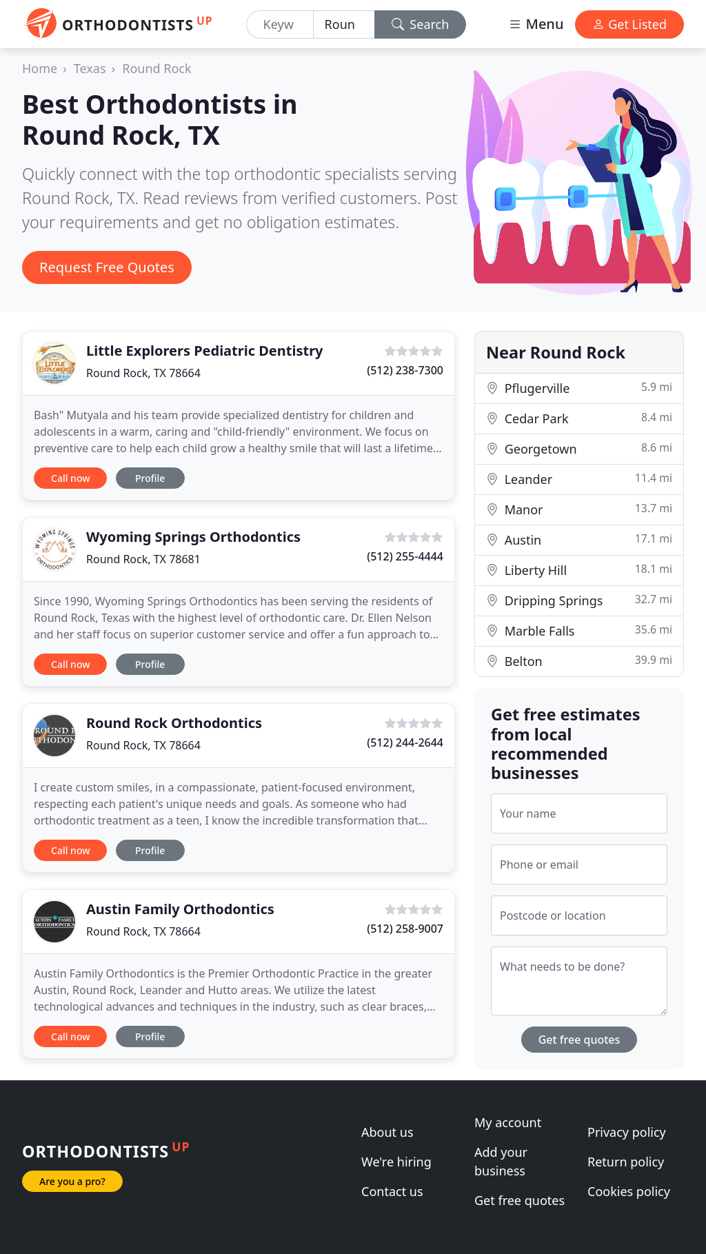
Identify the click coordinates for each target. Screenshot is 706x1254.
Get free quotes (579, 1039)
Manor (579, 509)
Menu (535, 23)
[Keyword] (280, 24)
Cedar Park (579, 418)
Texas (90, 68)
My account (507, 1122)
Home (39, 68)
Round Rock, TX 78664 (143, 373)
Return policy (625, 1161)
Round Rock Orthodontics (174, 723)
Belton (579, 660)
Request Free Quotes (106, 267)
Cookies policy (628, 1191)
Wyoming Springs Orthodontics (193, 536)
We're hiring (396, 1161)
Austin (579, 539)
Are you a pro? (72, 1181)
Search (421, 24)
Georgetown (579, 448)
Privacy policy (626, 1132)
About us (387, 1132)
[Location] (344, 24)
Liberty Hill (579, 569)
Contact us (392, 1191)
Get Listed (629, 24)
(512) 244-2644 (405, 742)
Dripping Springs (579, 600)
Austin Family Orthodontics (180, 909)
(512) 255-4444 (405, 556)
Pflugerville (579, 387)
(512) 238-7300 (405, 370)
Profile (150, 478)
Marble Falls (579, 630)
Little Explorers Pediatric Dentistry (204, 350)
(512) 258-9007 (405, 928)
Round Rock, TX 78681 (143, 559)
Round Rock (156, 68)
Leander (579, 478)
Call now (70, 478)
